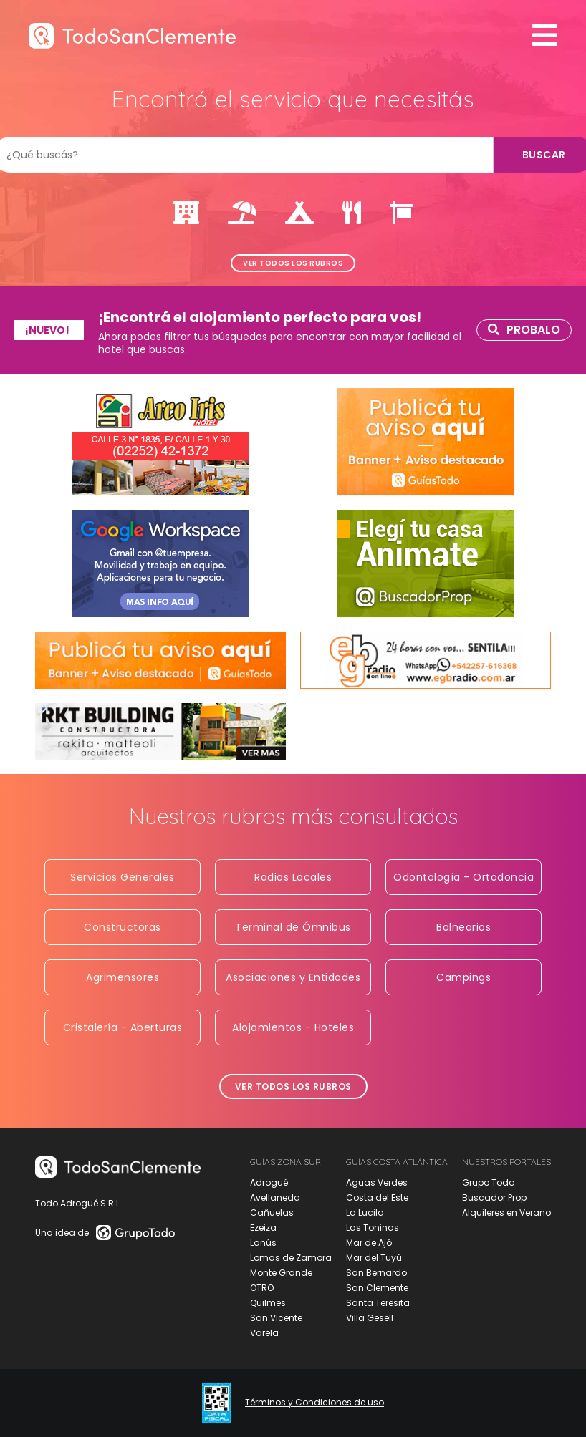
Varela (264, 1333)
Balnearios (463, 927)
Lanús (263, 1243)
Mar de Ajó (369, 1243)
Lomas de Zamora (291, 1258)
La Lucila (365, 1212)
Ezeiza (263, 1227)
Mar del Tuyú (374, 1258)
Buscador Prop (494, 1197)
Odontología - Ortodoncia (463, 877)
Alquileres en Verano (506, 1212)
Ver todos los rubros (293, 263)
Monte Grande (281, 1273)
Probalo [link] (524, 329)
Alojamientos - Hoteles (293, 1027)
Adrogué (269, 1182)
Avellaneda (275, 1197)
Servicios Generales (122, 877)
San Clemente (377, 1288)
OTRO (262, 1288)
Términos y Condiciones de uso (314, 1402)
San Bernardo (376, 1273)
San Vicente (276, 1318)
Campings (463, 977)
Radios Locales (293, 877)
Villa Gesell (369, 1318)
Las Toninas (372, 1227)
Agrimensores (122, 977)
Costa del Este (377, 1197)
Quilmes (268, 1303)
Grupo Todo (488, 1182)
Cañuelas (272, 1212)
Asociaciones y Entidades (293, 977)
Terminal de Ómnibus (293, 927)
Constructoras (122, 927)
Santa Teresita (378, 1303)
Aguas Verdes (377, 1182)
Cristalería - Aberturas (123, 1027)
